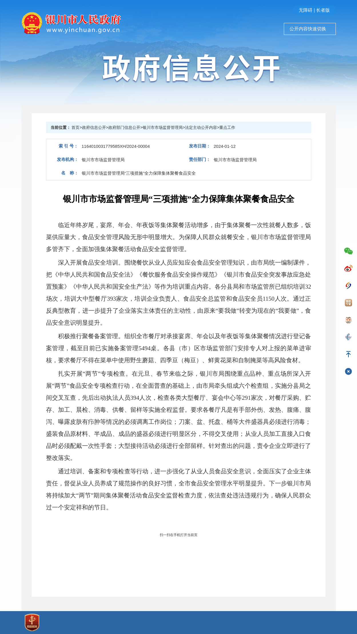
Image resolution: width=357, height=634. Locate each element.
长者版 (323, 10)
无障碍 (305, 10)
